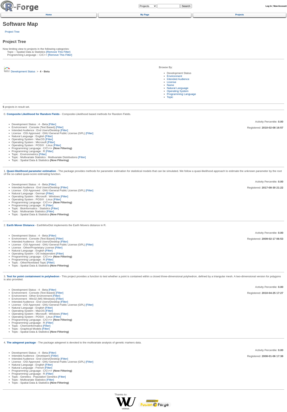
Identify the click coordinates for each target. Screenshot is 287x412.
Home (49, 14)
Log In (268, 6)
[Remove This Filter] (57, 51)
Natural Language (177, 88)
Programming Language (181, 94)
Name (170, 85)
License (171, 82)
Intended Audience (178, 79)
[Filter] (52, 124)
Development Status (23, 71)
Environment (174, 76)
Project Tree (12, 31)
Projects (239, 14)
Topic (170, 97)
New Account (280, 6)
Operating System (178, 91)
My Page (144, 14)
